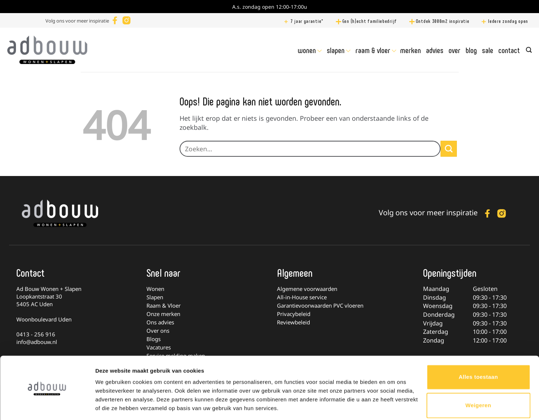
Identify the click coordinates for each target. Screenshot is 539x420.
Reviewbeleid (293, 322)
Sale (487, 50)
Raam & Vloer (372, 50)
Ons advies (160, 322)
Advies (434, 50)
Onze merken (163, 313)
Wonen (307, 50)
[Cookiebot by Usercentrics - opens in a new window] (47, 405)
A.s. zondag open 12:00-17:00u (269, 6)
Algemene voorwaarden (307, 288)
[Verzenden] (448, 149)
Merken (410, 50)
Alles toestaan (478, 354)
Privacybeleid (293, 313)
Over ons (157, 330)
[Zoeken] (529, 50)
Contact (509, 50)
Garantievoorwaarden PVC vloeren (320, 305)
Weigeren (478, 382)
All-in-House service (302, 297)
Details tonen (112, 406)
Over (454, 50)
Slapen (336, 50)
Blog (471, 50)
